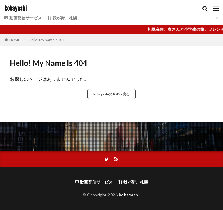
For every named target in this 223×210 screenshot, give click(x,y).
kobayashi (15, 9)
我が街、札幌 (62, 17)
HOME (14, 39)
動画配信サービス (23, 17)
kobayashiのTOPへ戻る (111, 94)
